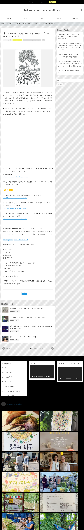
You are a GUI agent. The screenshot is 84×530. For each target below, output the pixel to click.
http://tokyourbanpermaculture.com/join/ (15, 240)
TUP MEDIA (26, 40)
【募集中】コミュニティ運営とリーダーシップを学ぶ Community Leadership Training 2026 (69, 36)
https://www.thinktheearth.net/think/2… (15, 219)
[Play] (32, 377)
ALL (3, 367)
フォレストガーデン (35, 40)
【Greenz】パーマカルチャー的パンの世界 (23, 337)
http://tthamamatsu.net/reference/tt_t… (15, 198)
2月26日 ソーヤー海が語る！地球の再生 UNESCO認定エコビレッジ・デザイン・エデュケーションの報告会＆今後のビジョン (70, 64)
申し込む (52, 2)
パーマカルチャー (17, 40)
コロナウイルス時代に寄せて (10, 391)
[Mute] (49, 377)
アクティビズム (6, 377)
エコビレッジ (6, 381)
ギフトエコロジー (7, 386)
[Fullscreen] (51, 377)
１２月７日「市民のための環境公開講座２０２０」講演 (27, 317)
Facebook (81, 10)
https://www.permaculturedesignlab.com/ (15, 177)
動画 (43, 40)
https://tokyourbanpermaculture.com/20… (16, 208)
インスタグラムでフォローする (42, 519)
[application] (42, 371)
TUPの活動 (5, 372)
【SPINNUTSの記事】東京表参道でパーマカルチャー (26, 308)
